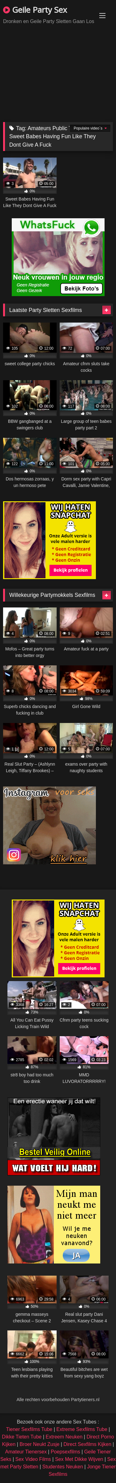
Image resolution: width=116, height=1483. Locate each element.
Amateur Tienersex (26, 1451)
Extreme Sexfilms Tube (81, 1429)
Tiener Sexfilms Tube (29, 1429)
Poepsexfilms (65, 1451)
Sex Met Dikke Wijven (79, 1459)
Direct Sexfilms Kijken (87, 1444)
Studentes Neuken (62, 1466)
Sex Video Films (33, 1459)
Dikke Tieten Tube (21, 1436)
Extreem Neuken (63, 1436)
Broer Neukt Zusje (39, 1444)
